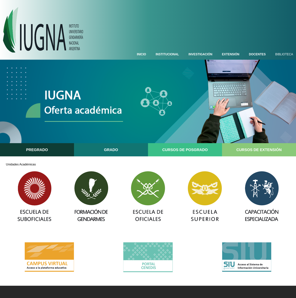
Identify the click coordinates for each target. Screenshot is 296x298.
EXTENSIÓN (230, 54)
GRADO (111, 150)
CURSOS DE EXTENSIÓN (259, 150)
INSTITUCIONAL (167, 54)
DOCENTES (257, 54)
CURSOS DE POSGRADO (185, 150)
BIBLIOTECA (284, 54)
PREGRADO (37, 150)
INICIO (141, 54)
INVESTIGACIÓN (200, 54)
